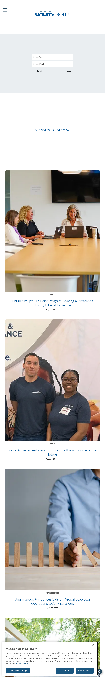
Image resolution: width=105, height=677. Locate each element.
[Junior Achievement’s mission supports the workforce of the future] (52, 380)
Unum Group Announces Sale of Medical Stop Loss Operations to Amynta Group (52, 601)
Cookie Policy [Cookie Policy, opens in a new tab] (22, 664)
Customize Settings (18, 670)
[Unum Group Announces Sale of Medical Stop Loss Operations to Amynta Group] (52, 529)
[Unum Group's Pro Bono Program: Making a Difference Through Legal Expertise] (52, 231)
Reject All (64, 670)
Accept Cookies (84, 670)
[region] (50, 659)
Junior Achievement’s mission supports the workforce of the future (52, 452)
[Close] (93, 645)
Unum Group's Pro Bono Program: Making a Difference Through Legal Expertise (52, 303)
